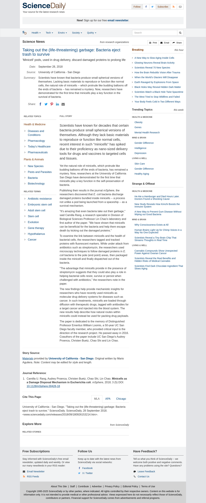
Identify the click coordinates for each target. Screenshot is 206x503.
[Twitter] (46, 104)
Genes (137, 127)
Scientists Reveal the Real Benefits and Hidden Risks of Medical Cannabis (155, 259)
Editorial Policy (130, 486)
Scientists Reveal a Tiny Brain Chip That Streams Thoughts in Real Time (155, 239)
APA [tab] (108, 398)
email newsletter (118, 20)
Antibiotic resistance (40, 198)
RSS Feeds (33, 476)
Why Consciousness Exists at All (151, 224)
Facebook (87, 468)
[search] (180, 33)
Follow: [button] (137, 6)
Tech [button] (49, 32)
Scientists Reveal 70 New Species (152, 67)
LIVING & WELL (139, 158)
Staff (72, 486)
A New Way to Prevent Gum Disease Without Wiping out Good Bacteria (157, 213)
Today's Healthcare (39, 146)
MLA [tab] (97, 398)
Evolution (33, 222)
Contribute (83, 486)
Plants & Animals (34, 159)
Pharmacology (36, 140)
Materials (27, 358)
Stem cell (33, 216)
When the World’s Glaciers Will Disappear (156, 77)
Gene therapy (36, 228)
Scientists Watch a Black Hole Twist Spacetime (158, 92)
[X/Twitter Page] (152, 6)
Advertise (97, 486)
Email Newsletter (36, 471)
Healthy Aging (141, 173)
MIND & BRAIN (139, 138)
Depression (140, 153)
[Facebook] (40, 104)
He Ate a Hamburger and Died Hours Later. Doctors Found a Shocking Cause (156, 197)
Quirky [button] (91, 32)
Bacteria (33, 177)
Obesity (138, 122)
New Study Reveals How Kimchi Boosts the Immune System (157, 205)
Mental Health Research (147, 132)
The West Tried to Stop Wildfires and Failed (157, 96)
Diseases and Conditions (36, 133)
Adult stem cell (36, 210)
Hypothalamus (36, 233)
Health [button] (36, 32)
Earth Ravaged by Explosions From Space (156, 82)
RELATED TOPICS (32, 116)
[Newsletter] (180, 6)
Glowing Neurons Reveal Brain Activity (154, 62)
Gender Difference (144, 143)
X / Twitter (87, 473)
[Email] (63, 104)
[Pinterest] (52, 104)
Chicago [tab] (121, 398)
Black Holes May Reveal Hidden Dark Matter (157, 87)
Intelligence (140, 148)
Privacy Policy (112, 486)
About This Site (59, 486)
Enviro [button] (62, 32)
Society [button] (77, 32)
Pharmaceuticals (38, 152)
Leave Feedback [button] (146, 471)
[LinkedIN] (57, 104)
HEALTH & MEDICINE (142, 117)
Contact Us (143, 476)
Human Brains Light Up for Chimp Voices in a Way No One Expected (158, 231)
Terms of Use (148, 486)
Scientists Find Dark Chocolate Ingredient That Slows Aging (158, 267)
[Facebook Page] (146, 6)
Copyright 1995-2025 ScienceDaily (44, 491)
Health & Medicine (35, 124)
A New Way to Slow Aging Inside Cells (154, 58)
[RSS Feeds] (173, 6)
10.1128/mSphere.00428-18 (43, 386)
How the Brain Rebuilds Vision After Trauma (157, 72)
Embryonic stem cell (40, 204)
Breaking (137, 49)
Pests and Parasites (40, 172)
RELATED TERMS (32, 191)
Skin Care (139, 163)
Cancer (32, 239)
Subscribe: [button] (163, 6)
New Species (35, 166)
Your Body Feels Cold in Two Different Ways (157, 101)
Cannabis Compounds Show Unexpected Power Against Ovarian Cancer (155, 252)
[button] (153, 42)
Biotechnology (36, 183)
